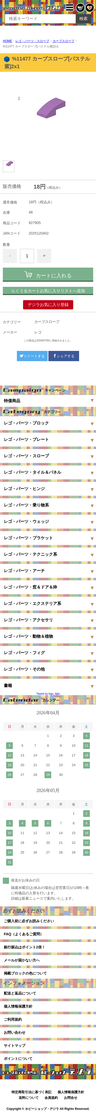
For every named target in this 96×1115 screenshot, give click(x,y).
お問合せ (70, 1098)
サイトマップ (14, 1045)
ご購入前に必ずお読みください (29, 921)
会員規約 (51, 1098)
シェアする (63, 356)
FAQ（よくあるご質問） (24, 934)
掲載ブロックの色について (25, 973)
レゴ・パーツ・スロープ (32, 41)
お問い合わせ (14, 1032)
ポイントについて (18, 1059)
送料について (29, 1098)
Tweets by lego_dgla (48, 693)
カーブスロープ (63, 41)
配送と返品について (20, 993)
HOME (7, 41)
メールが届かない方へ (22, 960)
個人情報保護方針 (18, 1006)
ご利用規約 (13, 1019)
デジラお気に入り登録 (48, 304)
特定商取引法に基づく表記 (31, 1092)
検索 (83, 18)
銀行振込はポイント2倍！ (24, 947)
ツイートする (32, 356)
